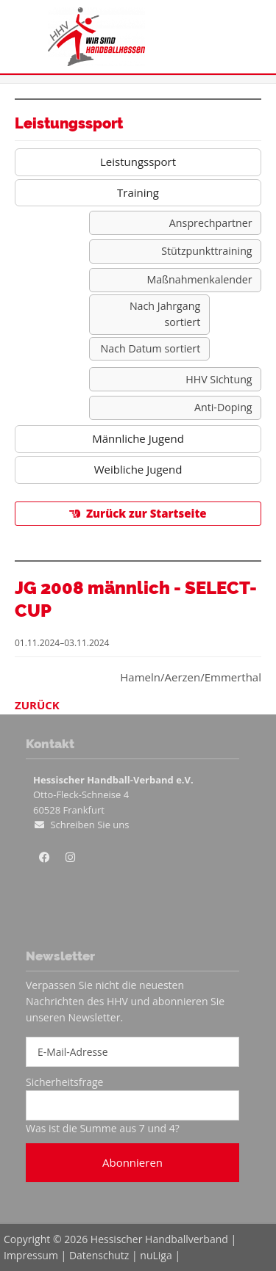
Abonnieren (132, 1162)
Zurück (37, 705)
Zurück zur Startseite (146, 513)
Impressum (31, 1255)
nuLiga (155, 1255)
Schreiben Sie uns (89, 824)
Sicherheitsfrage (64, 1082)
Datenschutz (99, 1255)
